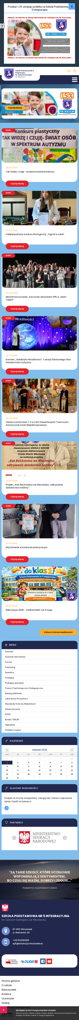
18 (28, 770)
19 (39, 770)
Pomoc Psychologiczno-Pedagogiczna (24, 688)
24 (18, 774)
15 (72, 766)
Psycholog (10, 667)
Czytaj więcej (15, 107)
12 (39, 766)
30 (7, 778)
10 (18, 766)
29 (72, 774)
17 (18, 770)
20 (50, 770)
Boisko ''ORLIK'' (12, 719)
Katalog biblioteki (13, 693)
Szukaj (5, 1003)
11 (28, 766)
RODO (8, 714)
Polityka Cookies (13, 730)
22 (72, 770)
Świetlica (9, 672)
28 (61, 774)
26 (40, 774)
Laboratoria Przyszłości (16, 698)
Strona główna (11, 981)
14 (61, 766)
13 (50, 766)
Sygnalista (10, 725)
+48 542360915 (74, 71)
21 (61, 770)
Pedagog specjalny (14, 683)
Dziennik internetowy (15, 657)
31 (18, 778)
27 (50, 774)
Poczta (8, 662)
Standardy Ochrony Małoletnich (20, 704)
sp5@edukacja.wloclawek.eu (68, 71)
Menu (12, 645)
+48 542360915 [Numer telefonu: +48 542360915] (21, 940)
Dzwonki (9, 651)
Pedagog (9, 678)
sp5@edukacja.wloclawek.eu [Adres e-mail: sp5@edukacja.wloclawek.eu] (28, 943)
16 (7, 770)
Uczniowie (8, 998)
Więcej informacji (6, 808)
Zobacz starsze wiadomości (58, 632)
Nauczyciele (9, 989)
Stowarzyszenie (12, 709)
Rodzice (6, 994)
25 (29, 774)
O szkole (7, 985)
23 (7, 774)
